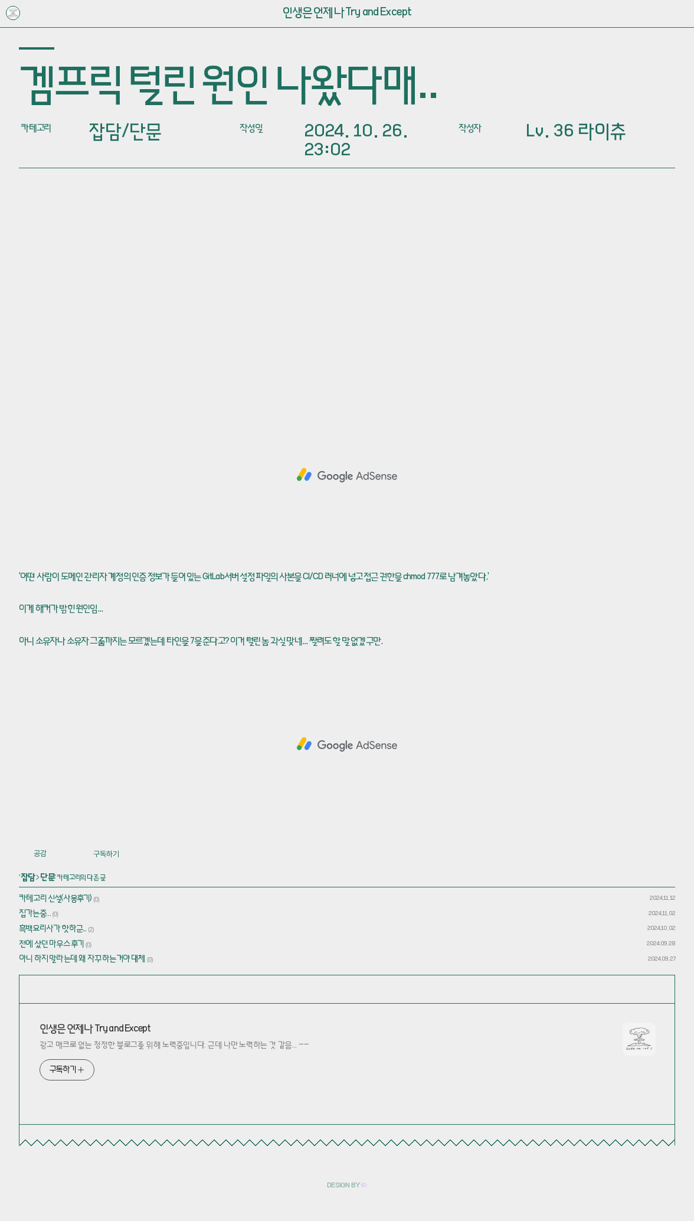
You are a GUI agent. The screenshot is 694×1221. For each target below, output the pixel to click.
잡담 (28, 878)
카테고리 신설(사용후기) (55, 899)
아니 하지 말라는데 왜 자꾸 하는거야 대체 (82, 959)
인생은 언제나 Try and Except (347, 13)
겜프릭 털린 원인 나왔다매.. (228, 87)
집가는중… (35, 914)
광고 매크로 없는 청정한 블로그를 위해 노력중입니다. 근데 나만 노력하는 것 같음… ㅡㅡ (174, 1045)
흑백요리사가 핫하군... (53, 929)
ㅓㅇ (363, 1186)
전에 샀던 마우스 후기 (51, 944)
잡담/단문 (125, 133)
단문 (47, 878)
